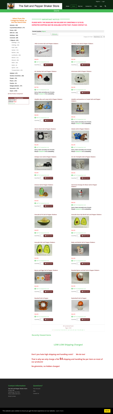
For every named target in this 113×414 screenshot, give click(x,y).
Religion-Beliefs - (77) (16, 86)
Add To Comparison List (42, 62)
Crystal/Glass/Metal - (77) (17, 27)
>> (84, 330)
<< (52, 330)
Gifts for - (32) (14, 32)
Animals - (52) (14, 25)
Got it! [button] (107, 411)
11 (66, 330)
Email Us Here (12, 396)
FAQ (34, 391)
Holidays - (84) (14, 35)
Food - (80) (14, 47)
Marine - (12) (15, 57)
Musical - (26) (15, 60)
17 (77, 330)
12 (68, 330)
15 (73, 330)
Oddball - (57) (13, 73)
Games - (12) (15, 50)
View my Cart (12, 103)
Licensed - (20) (14, 37)
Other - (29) (15, 62)
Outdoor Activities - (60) (17, 76)
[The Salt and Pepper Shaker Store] (34, 6)
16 (75, 330)
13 (70, 330)
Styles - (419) (13, 91)
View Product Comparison (15, 93)
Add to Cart (48, 64)
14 (71, 330)
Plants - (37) (13, 81)
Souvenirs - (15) (14, 88)
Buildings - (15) (16, 42)
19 (80, 330)
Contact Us (42, 94)
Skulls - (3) (14, 65)
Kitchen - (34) (15, 52)
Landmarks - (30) (16, 55)
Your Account (36, 388)
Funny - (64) (13, 30)
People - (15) (13, 78)
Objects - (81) (14, 40)
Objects (44, 31)
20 (82, 330)
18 (78, 330)
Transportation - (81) (17, 70)
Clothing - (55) (15, 45)
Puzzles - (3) (13, 83)
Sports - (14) (15, 67)
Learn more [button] (59, 411)
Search (54, 34)
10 (64, 330)
